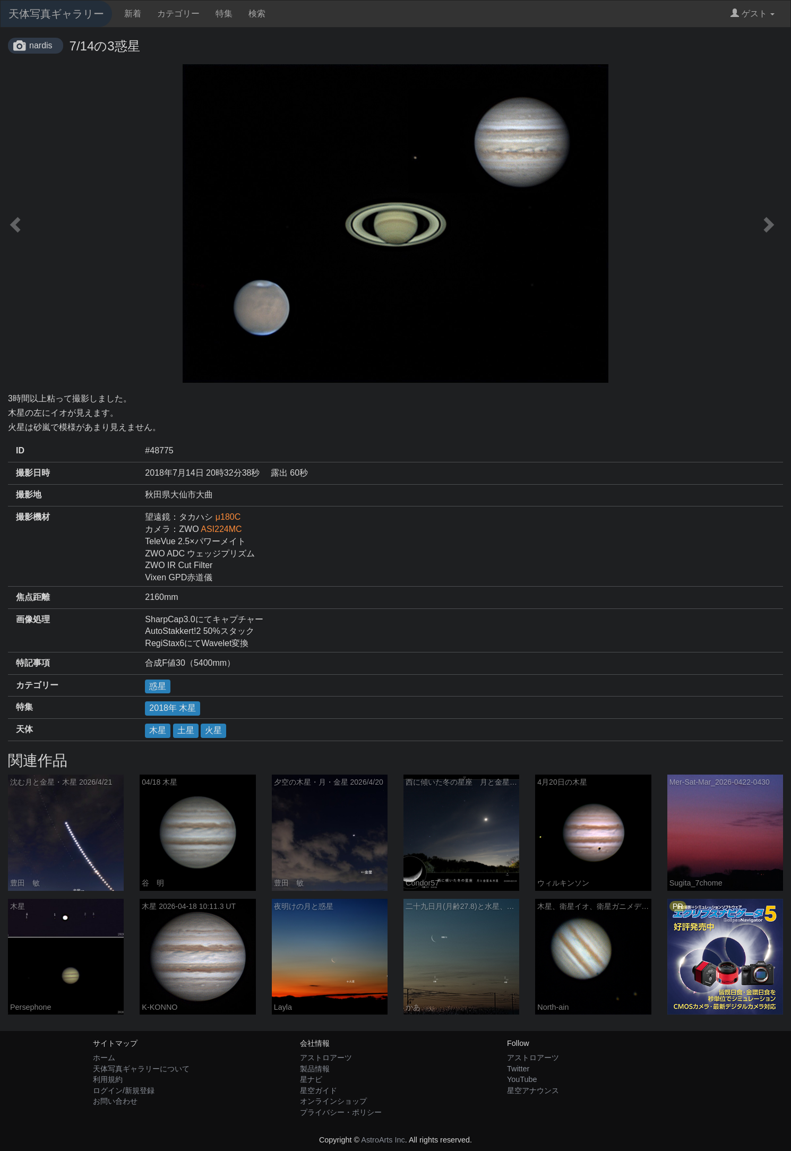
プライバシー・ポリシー (341, 1112)
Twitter (518, 1068)
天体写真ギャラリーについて (141, 1068)
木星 (157, 730)
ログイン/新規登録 (123, 1090)
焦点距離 (33, 597)
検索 (256, 13)
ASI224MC (221, 529)
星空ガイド (318, 1090)
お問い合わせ (115, 1101)
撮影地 (28, 494)
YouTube (522, 1079)
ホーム (104, 1057)
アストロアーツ (326, 1057)
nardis (41, 45)
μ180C (228, 516)
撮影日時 (33, 472)
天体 (24, 729)
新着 (132, 13)
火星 (213, 730)
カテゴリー (178, 13)
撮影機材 (33, 516)
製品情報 (315, 1068)
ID (20, 450)
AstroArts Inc (383, 1140)
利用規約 (108, 1079)
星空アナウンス (533, 1090)
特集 (224, 13)
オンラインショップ (333, 1101)
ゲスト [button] (752, 13)
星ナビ (311, 1079)
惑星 (157, 686)
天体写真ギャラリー (56, 14)
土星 (185, 730)
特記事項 (33, 662)
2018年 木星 (172, 707)
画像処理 (33, 619)
